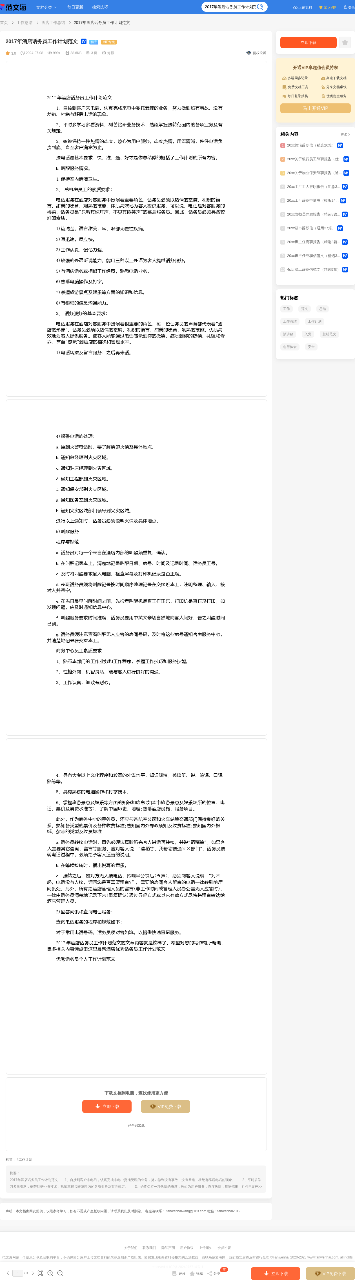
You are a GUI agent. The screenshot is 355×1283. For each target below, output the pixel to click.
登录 (349, 7)
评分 (178, 1273)
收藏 (196, 1273)
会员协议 (224, 1248)
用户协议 (187, 1248)
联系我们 (150, 1248)
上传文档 (302, 7)
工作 (286, 309)
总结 (322, 309)
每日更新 (75, 7)
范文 (304, 309)
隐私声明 (168, 1248)
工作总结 (24, 22)
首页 (4, 22)
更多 (346, 135)
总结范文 (329, 334)
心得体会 (290, 347)
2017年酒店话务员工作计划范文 (102, 22)
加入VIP (327, 7)
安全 (311, 347)
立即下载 (106, 1106)
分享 (217, 1272)
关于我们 (131, 1248)
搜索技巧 (100, 7)
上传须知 (206, 1248)
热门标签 (289, 298)
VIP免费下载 (165, 1106)
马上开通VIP (315, 108)
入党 (308, 334)
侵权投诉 (256, 53)
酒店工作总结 (53, 22)
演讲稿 (288, 334)
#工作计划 (24, 1160)
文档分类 (47, 7)
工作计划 (314, 321)
